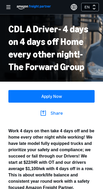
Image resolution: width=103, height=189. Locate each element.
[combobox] (90, 7)
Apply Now (51, 96)
